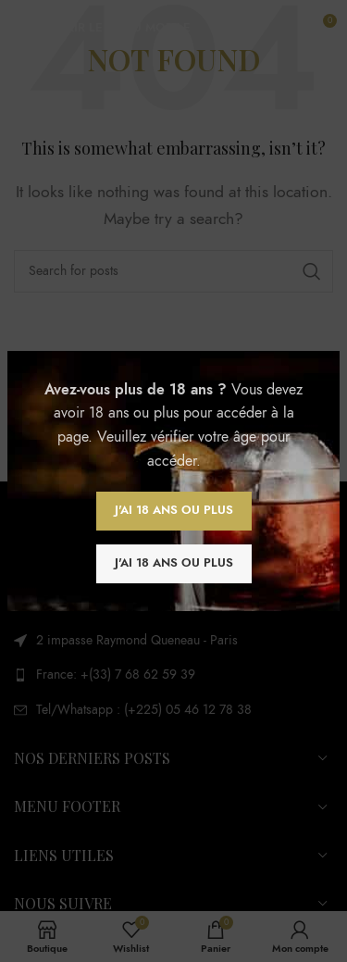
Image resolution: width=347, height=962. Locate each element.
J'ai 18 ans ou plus (174, 510)
